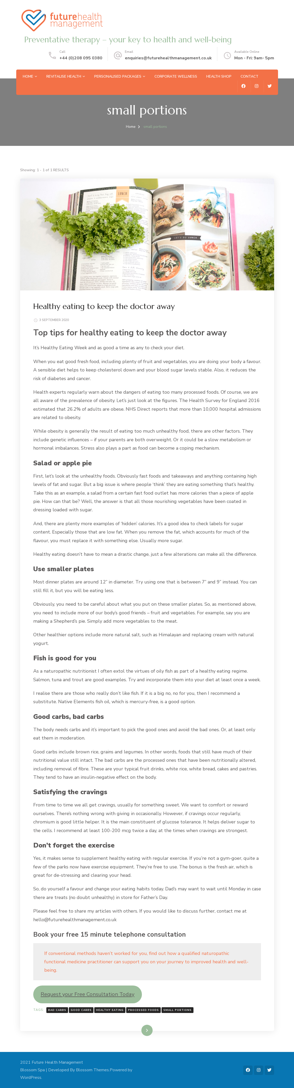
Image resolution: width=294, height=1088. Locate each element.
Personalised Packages (117, 76)
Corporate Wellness (175, 76)
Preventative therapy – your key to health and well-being (128, 40)
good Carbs (81, 1010)
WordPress (30, 1077)
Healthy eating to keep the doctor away (104, 306)
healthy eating (110, 1010)
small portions (177, 1010)
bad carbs (57, 1010)
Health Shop (218, 76)
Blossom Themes (92, 1070)
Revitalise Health (63, 76)
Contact (249, 76)
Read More (138, 1030)
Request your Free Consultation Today (87, 994)
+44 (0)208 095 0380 (80, 58)
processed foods (143, 1010)
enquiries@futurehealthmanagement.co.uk (168, 58)
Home (28, 76)
